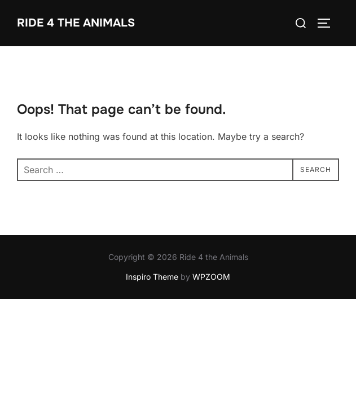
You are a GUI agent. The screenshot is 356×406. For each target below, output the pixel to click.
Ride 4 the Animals (76, 23)
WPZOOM (211, 277)
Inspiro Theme (152, 277)
